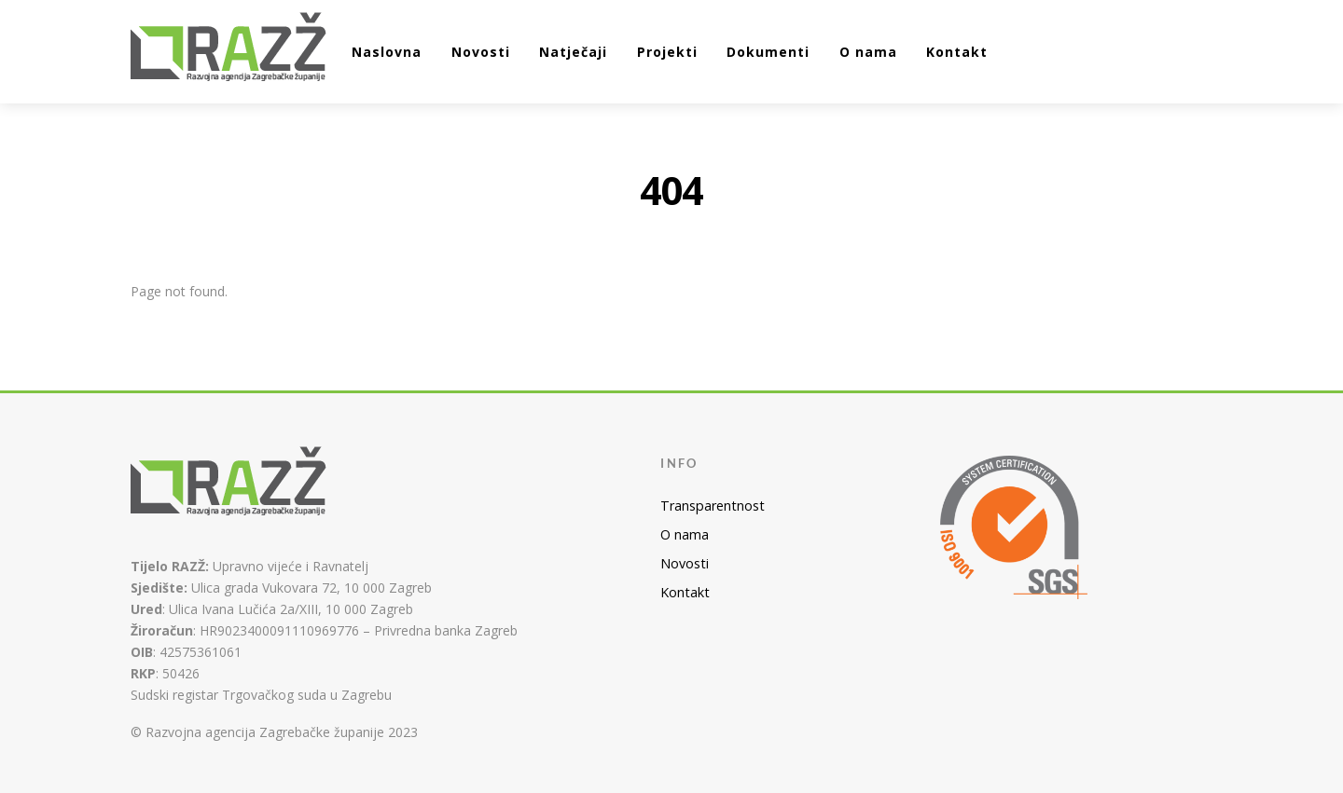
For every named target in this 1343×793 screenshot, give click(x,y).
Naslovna (387, 52)
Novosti (480, 52)
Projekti (667, 52)
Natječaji (573, 52)
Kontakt (957, 52)
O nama (868, 52)
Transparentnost (712, 505)
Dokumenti (768, 52)
